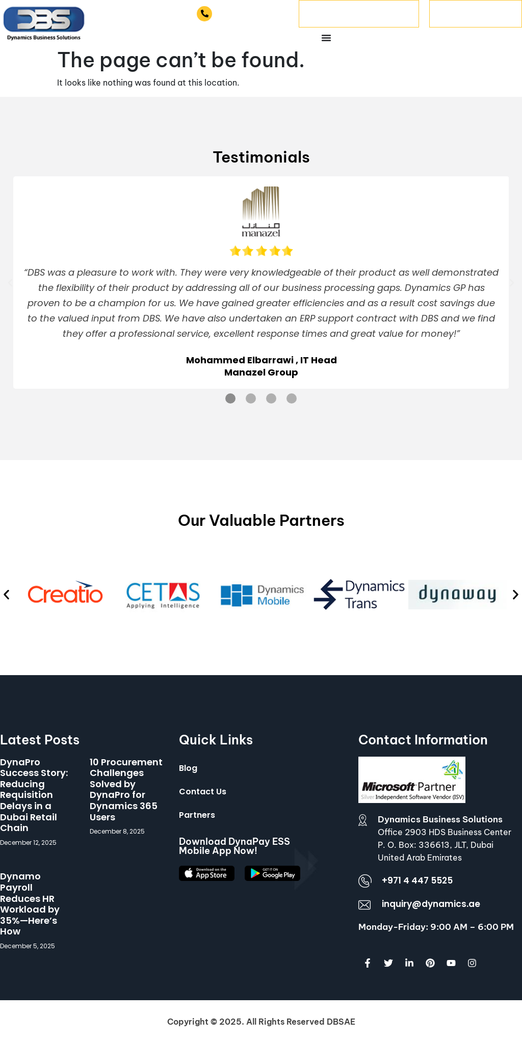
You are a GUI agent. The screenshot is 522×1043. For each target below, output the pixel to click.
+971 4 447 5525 (252, 13)
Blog (188, 768)
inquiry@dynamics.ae (431, 904)
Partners (197, 815)
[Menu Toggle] (326, 38)
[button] (10, 283)
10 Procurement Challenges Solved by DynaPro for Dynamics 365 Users (126, 789)
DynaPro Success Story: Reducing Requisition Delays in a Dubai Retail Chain (34, 795)
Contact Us (202, 791)
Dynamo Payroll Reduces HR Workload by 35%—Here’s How (30, 904)
